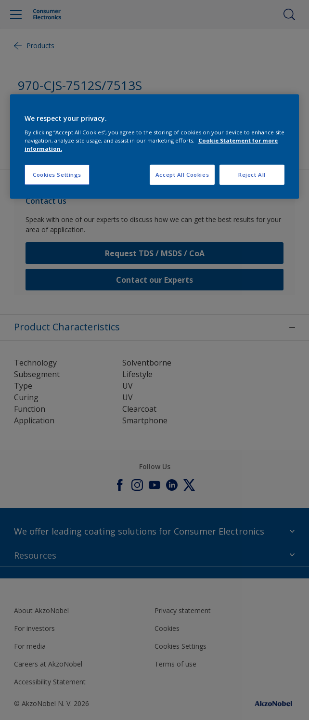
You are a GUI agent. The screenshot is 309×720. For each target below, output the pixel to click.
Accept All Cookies (182, 174)
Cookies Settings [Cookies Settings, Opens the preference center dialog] (57, 174)
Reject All (252, 174)
